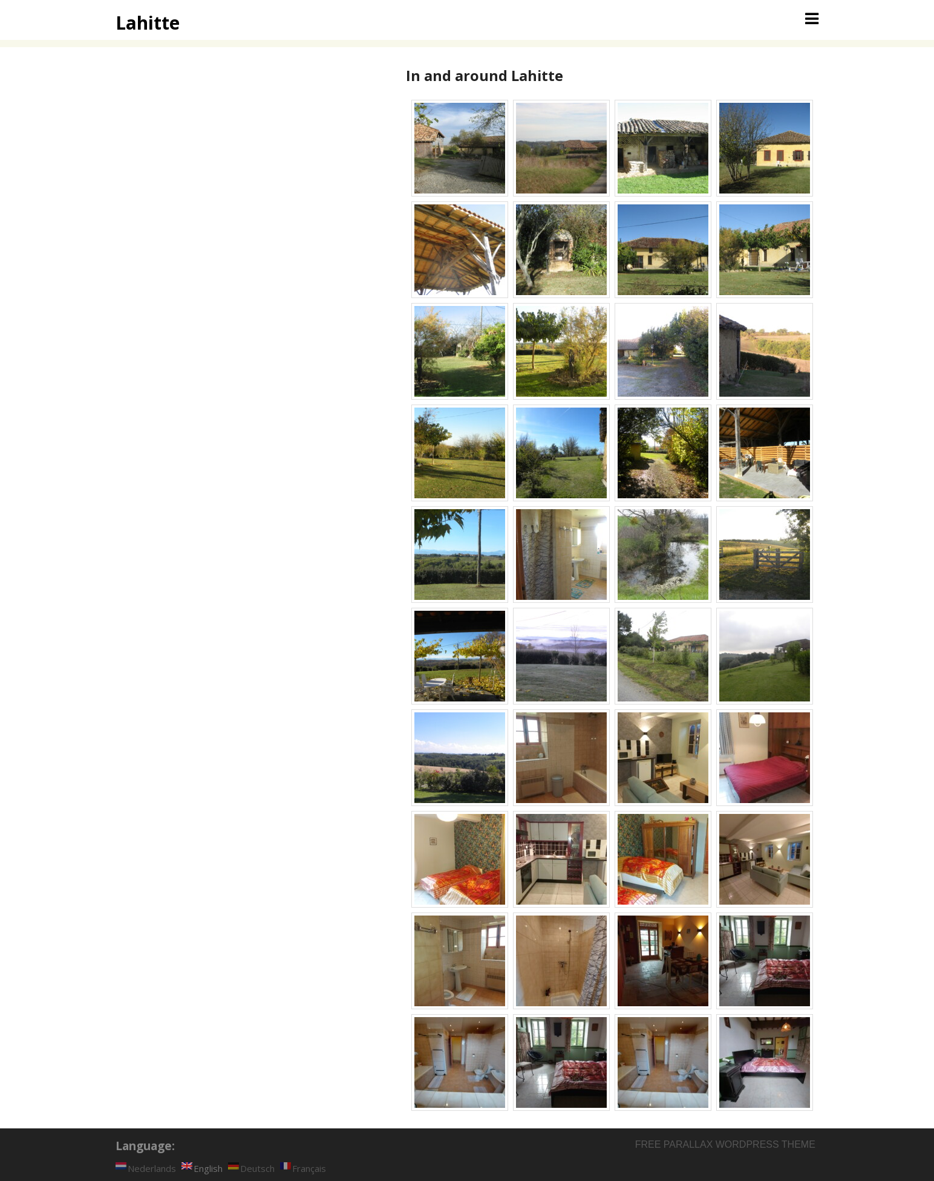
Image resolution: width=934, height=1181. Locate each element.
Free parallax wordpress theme (725, 1144)
